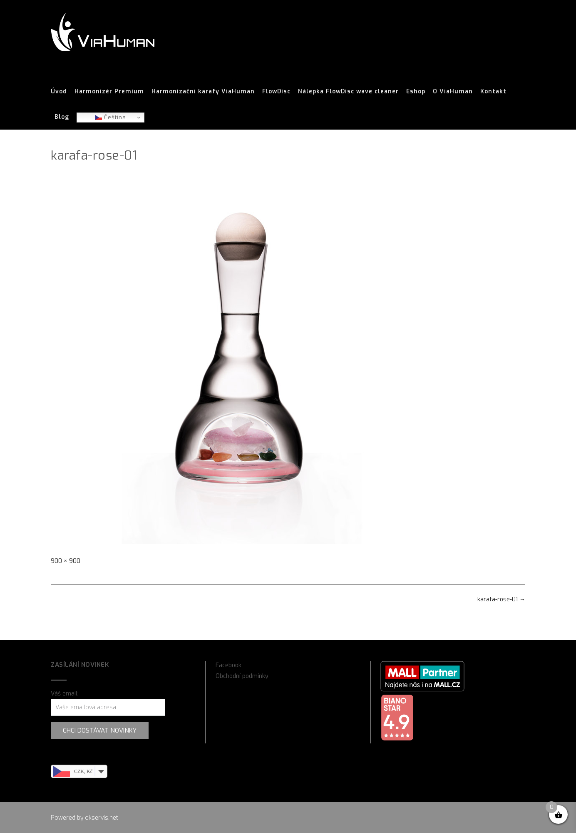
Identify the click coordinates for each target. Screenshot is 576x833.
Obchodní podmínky (242, 676)
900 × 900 (65, 561)
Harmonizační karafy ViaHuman (203, 92)
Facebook (228, 665)
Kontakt (493, 92)
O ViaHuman (453, 92)
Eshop (415, 92)
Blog (62, 117)
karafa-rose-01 (501, 599)
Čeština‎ (110, 117)
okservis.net (101, 818)
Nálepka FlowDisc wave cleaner (348, 92)
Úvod (59, 92)
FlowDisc (276, 92)
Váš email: (65, 694)
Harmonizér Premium (109, 92)
